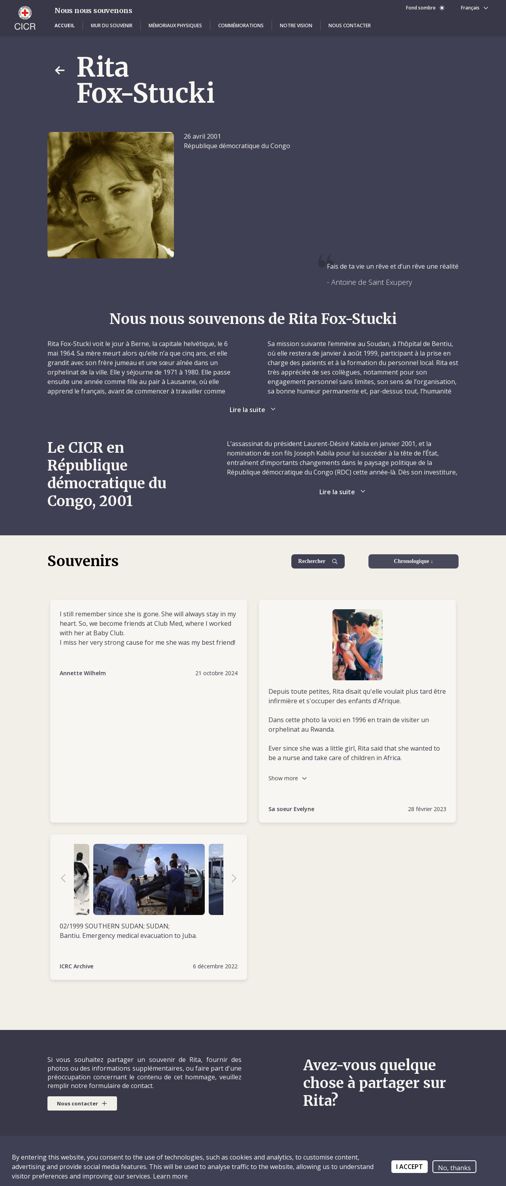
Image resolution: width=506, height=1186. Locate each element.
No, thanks (454, 1167)
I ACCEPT (409, 1166)
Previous (67, 879)
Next (230, 879)
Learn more (169, 1176)
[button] (65, 25)
